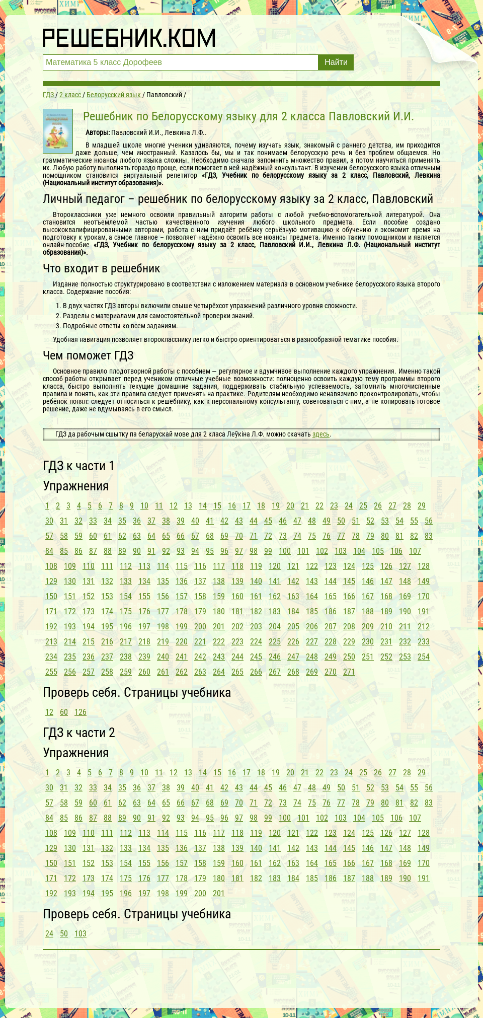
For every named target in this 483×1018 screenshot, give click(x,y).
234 (51, 657)
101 (303, 551)
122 (312, 566)
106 (396, 551)
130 (70, 581)
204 (275, 626)
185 (312, 611)
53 (385, 521)
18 (261, 506)
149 (424, 581)
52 (370, 521)
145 (349, 581)
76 (327, 536)
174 (107, 611)
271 (349, 672)
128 (424, 566)
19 (276, 506)
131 (89, 581)
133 (126, 581)
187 (349, 611)
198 (163, 626)
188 (368, 611)
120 (275, 566)
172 (70, 611)
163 (293, 596)
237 (107, 657)
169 (405, 596)
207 (331, 626)
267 (275, 672)
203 (256, 626)
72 (268, 536)
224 (256, 641)
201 (219, 626)
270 (331, 672)
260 (144, 672)
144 (331, 581)
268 (293, 672)
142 (293, 581)
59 (78, 536)
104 (359, 551)
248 (312, 657)
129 (51, 581)
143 (312, 581)
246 (275, 657)
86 (78, 551)
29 (422, 506)
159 (219, 596)
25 (363, 506)
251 (368, 657)
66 (181, 536)
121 (293, 566)
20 (290, 506)
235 (70, 657)
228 (331, 641)
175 (126, 611)
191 (424, 611)
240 (163, 657)
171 (51, 611)
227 (312, 641)
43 (239, 521)
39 (181, 521)
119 (256, 566)
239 (144, 657)
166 (349, 596)
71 (254, 536)
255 (51, 672)
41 (210, 521)
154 (126, 596)
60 (93, 536)
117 (219, 566)
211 (405, 626)
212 (424, 626)
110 (89, 566)
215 (89, 641)
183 (275, 611)
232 (405, 641)
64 (151, 536)
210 (386, 626)
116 (200, 566)
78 (356, 536)
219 (163, 641)
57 (49, 536)
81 (399, 536)
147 (386, 581)
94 (195, 551)
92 (166, 551)
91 (151, 551)
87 (93, 551)
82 (414, 536)
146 (368, 581)
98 (254, 551)
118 (237, 566)
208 (349, 626)
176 (144, 611)
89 (122, 551)
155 (144, 596)
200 (200, 626)
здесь (321, 434)
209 (368, 626)
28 (407, 506)
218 (144, 641)
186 (331, 611)
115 (182, 566)
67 (195, 536)
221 (200, 641)
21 (305, 506)
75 (312, 536)
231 (386, 641)
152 (89, 596)
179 (200, 611)
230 (368, 641)
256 (70, 672)
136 (182, 581)
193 (70, 626)
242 (200, 657)
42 (224, 521)
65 (166, 536)
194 (89, 626)
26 (378, 506)
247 (293, 657)
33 (93, 521)
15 (217, 506)
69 (224, 536)
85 (64, 551)
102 (322, 551)
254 (424, 657)
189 (386, 611)
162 (275, 596)
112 (126, 566)
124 (349, 566)
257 (89, 672)
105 (378, 551)
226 (293, 641)
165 (331, 596)
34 (108, 521)
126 (386, 566)
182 (256, 611)
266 (256, 672)
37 (151, 521)
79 (370, 536)
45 (268, 521)
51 (356, 521)
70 (239, 536)
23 (334, 506)
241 (182, 657)
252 (386, 657)
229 (349, 641)
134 (144, 581)
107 (415, 551)
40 (195, 521)
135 (163, 581)
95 (210, 551)
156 (163, 596)
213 (51, 641)
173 (89, 611)
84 (49, 551)
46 (283, 521)
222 (219, 641)
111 (107, 566)
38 (166, 521)
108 (51, 566)
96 (224, 551)
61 (108, 536)
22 (319, 506)
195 (107, 626)
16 (232, 506)
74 (297, 536)
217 (126, 641)
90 (137, 551)
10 (144, 506)
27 (392, 506)
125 (368, 566)
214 (70, 641)
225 (275, 641)
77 (341, 536)
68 (210, 536)
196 (126, 626)
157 (182, 596)
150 (51, 596)
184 (293, 611)
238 (126, 657)
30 (49, 521)
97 (239, 551)
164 (312, 596)
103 (341, 551)
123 (331, 566)
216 (107, 641)
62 (122, 536)
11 (159, 506)
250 (349, 657)
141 (275, 581)
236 (89, 657)
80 (385, 536)
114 (163, 566)
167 (368, 596)
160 (237, 596)
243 (219, 657)
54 (399, 521)
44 (254, 521)
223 (237, 641)
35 (122, 521)
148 (405, 581)
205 (293, 626)
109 (70, 566)
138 (219, 581)
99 (268, 551)
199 (182, 626)
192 (51, 626)
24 (349, 506)
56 (429, 521)
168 (386, 596)
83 (429, 536)
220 (182, 641)
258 (107, 672)
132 (107, 581)
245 (256, 657)
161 (256, 596)
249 (331, 657)
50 (341, 521)
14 (203, 506)
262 (182, 672)
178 (182, 611)
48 (312, 521)
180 (219, 611)
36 (137, 521)
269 (312, 672)
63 (137, 536)
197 (144, 626)
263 (200, 672)
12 (174, 506)
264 (219, 672)
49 (327, 521)
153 (107, 596)
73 (283, 536)
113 (144, 566)
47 (297, 521)
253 (405, 657)
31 (64, 521)
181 (237, 611)
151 (70, 596)
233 (424, 641)
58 (64, 536)
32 (78, 521)
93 (181, 551)
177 (163, 611)
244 (237, 657)
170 (424, 596)
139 (237, 581)
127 (405, 566)
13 (188, 506)
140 (256, 581)
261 (163, 672)
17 (247, 506)
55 (414, 521)
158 (200, 596)
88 (108, 551)
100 (285, 551)
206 (312, 626)
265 (237, 672)
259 (126, 672)
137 (200, 581)
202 (237, 626)
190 (405, 611)
